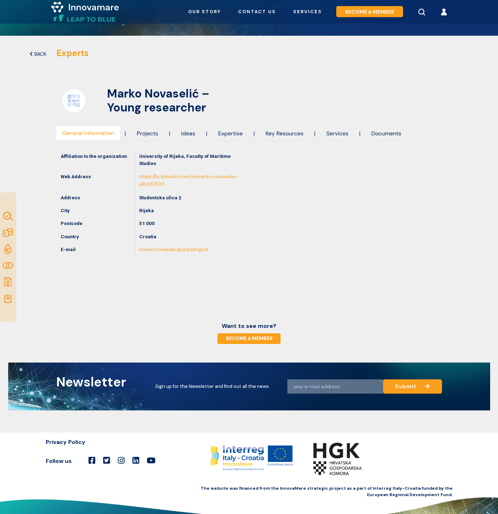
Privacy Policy (65, 442)
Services (307, 12)
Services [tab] (337, 133)
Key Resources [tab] (284, 133)
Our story (204, 12)
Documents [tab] (386, 133)
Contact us (257, 12)
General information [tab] (88, 133)
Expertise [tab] (230, 133)
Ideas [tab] (188, 133)
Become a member (369, 11)
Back (38, 54)
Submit (412, 386)
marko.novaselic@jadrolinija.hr (174, 249)
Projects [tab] (147, 133)
